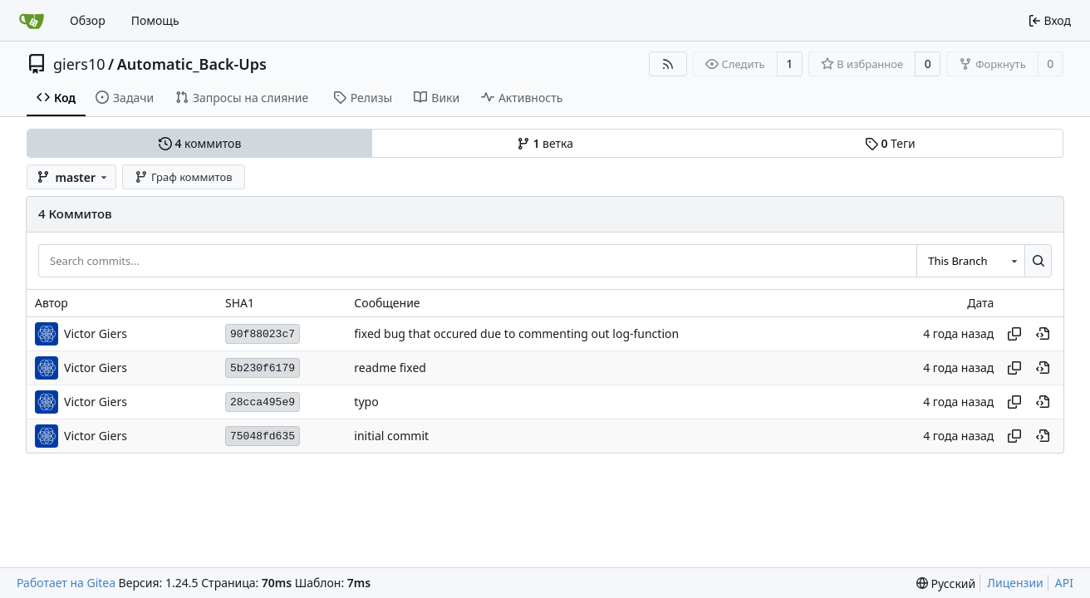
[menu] (945, 583)
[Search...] (1038, 260)
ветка (545, 143)
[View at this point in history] (1042, 333)
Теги (890, 143)
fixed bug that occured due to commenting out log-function (516, 334)
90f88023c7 (262, 334)
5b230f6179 (262, 368)
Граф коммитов (183, 176)
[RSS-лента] (668, 63)
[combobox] (970, 260)
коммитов (200, 143)
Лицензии (1015, 583)
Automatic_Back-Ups (192, 64)
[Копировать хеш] (1014, 333)
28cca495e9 (262, 402)
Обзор (88, 20)
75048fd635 (262, 436)
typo (366, 402)
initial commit (391, 436)
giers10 (79, 64)
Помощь (155, 20)
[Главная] (31, 21)
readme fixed (390, 368)
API (1064, 583)
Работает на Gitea (66, 583)
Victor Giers (95, 333)
